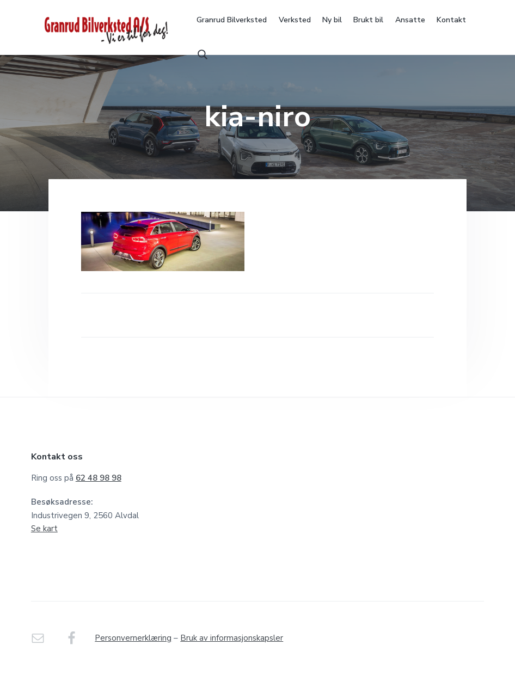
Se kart (44, 528)
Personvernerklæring (133, 638)
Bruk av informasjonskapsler (231, 638)
